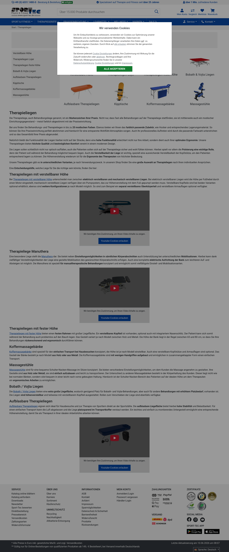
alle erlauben (120, 44)
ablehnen (100, 57)
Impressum (127, 63)
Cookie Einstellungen (102, 53)
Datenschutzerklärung (83, 63)
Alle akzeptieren (114, 68)
